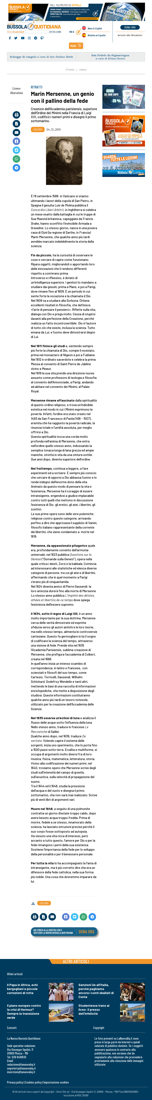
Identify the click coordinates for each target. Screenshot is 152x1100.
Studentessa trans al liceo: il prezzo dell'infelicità (94, 1009)
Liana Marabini (16, 90)
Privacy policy (15, 1082)
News (95, 28)
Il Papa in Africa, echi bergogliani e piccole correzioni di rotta (22, 989)
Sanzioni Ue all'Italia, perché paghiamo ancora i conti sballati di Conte (96, 991)
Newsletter (130, 35)
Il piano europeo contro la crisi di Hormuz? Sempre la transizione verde (24, 1011)
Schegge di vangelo (23, 57)
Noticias (97, 35)
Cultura (83, 69)
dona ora (130, 27)
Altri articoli (76, 961)
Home (70, 69)
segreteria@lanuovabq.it (21, 1068)
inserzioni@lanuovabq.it (21, 1072)
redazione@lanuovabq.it (21, 1064)
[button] (76, 45)
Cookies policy (33, 1082)
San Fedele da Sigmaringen (110, 55)
